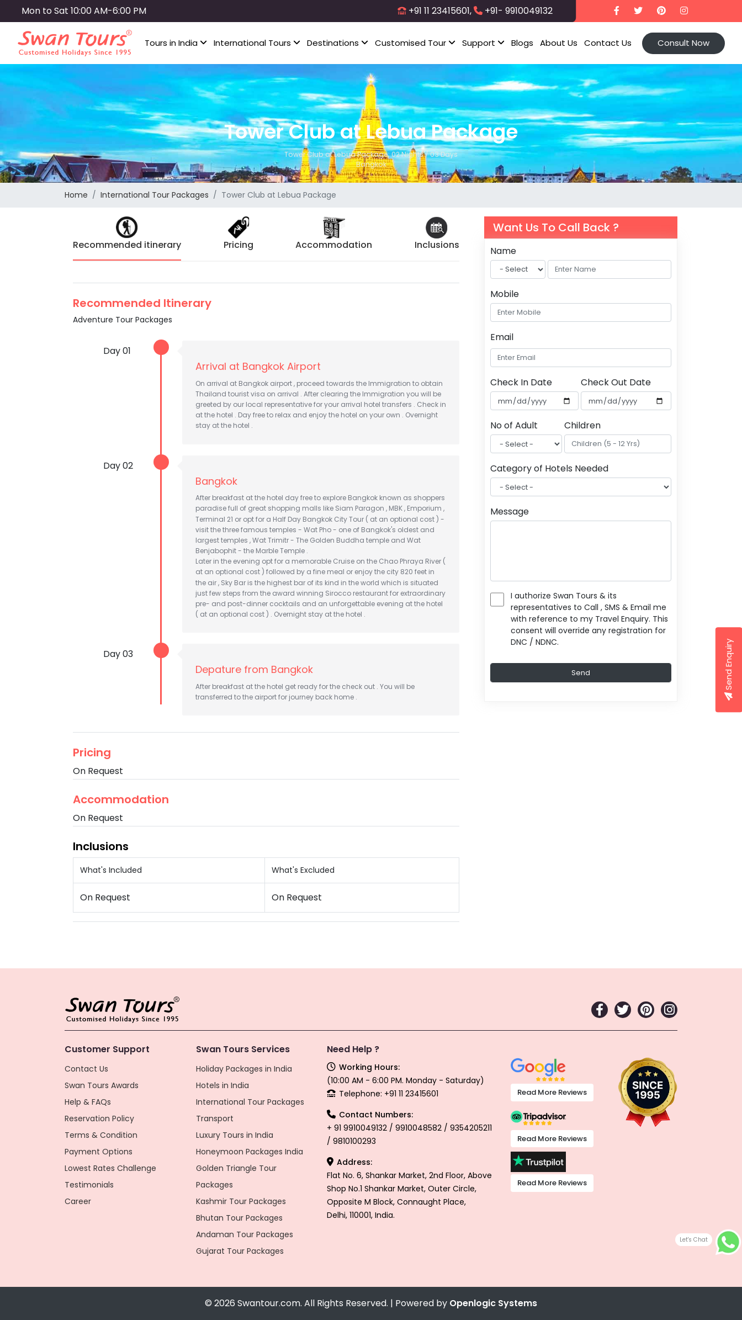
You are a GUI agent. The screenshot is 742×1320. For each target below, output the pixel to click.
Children (582, 425)
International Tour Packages (154, 194)
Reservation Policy (99, 1118)
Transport (215, 1118)
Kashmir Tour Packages (241, 1201)
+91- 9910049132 (519, 10)
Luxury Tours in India (234, 1135)
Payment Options (98, 1151)
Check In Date (521, 382)
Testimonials (89, 1184)
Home (76, 194)
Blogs (522, 43)
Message (509, 511)
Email (501, 337)
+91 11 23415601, (440, 10)
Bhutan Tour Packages (239, 1217)
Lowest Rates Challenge (110, 1168)
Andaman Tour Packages (244, 1234)
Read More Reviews (552, 1092)
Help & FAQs (88, 1101)
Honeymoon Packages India (249, 1151)
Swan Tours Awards (102, 1085)
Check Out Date (616, 382)
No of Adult (514, 425)
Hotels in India (222, 1085)
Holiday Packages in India (244, 1068)
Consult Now (683, 43)
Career (78, 1201)
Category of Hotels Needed (549, 468)
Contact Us (608, 43)
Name (503, 251)
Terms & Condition (101, 1135)
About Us (558, 43)
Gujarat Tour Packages (240, 1251)
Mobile (504, 294)
